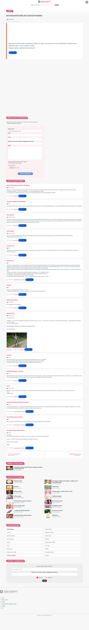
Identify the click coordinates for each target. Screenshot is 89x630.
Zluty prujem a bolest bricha (14, 454)
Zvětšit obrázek (9, 349)
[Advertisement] (42, 31)
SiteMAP (3, 606)
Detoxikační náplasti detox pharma (16, 430)
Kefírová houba (18, 481)
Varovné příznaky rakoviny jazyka (22, 515)
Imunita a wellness (11, 555)
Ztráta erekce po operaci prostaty (22, 501)
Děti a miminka (10, 539)
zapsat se (40, 577)
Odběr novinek (5, 599)
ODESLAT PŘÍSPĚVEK (25, 173)
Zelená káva (55, 486)
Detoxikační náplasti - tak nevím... (15, 371)
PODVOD (9, 285)
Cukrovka (9, 355)
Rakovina (47, 539)
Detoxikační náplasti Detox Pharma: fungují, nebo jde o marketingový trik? (28, 468)
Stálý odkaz (16, 195)
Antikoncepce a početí (50, 542)
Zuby (8, 545)
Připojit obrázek (11, 165)
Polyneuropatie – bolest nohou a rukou (62, 491)
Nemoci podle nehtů (19, 505)
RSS (2, 608)
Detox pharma (10, 215)
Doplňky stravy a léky (11, 552)
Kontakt (47, 555)
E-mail (9, 137)
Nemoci (8, 542)
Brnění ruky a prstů (57, 501)
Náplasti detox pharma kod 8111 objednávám (18, 185)
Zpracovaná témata (49, 552)
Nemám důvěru (11, 313)
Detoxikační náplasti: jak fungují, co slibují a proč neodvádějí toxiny (65, 481)
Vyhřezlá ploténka (57, 496)
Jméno (9, 133)
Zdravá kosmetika (11, 535)
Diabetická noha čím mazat (75, 454)
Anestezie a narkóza (57, 510)
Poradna (9, 532)
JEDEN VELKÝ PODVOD (12, 300)
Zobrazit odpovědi (17, 279)
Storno (8, 386)
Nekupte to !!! (10, 260)
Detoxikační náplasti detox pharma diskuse (18, 402)
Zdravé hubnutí (48, 529)
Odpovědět (12, 52)
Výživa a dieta (48, 535)
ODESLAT (44, 580)
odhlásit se (49, 577)
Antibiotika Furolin (57, 505)
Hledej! (56, 5)
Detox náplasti (10, 231)
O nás (3, 597)
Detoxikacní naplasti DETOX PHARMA (16, 201)
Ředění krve (55, 515)
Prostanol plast (10, 245)
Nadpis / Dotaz (11, 128)
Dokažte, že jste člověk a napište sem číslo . (21, 141)
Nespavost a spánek (49, 532)
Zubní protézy (17, 496)
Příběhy (47, 548)
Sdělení (9, 145)
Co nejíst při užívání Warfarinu (22, 510)
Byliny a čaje (9, 548)
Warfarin (16, 486)
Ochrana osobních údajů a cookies (9, 604)
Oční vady (47, 545)
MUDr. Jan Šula (17, 491)
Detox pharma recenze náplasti (15, 417)
